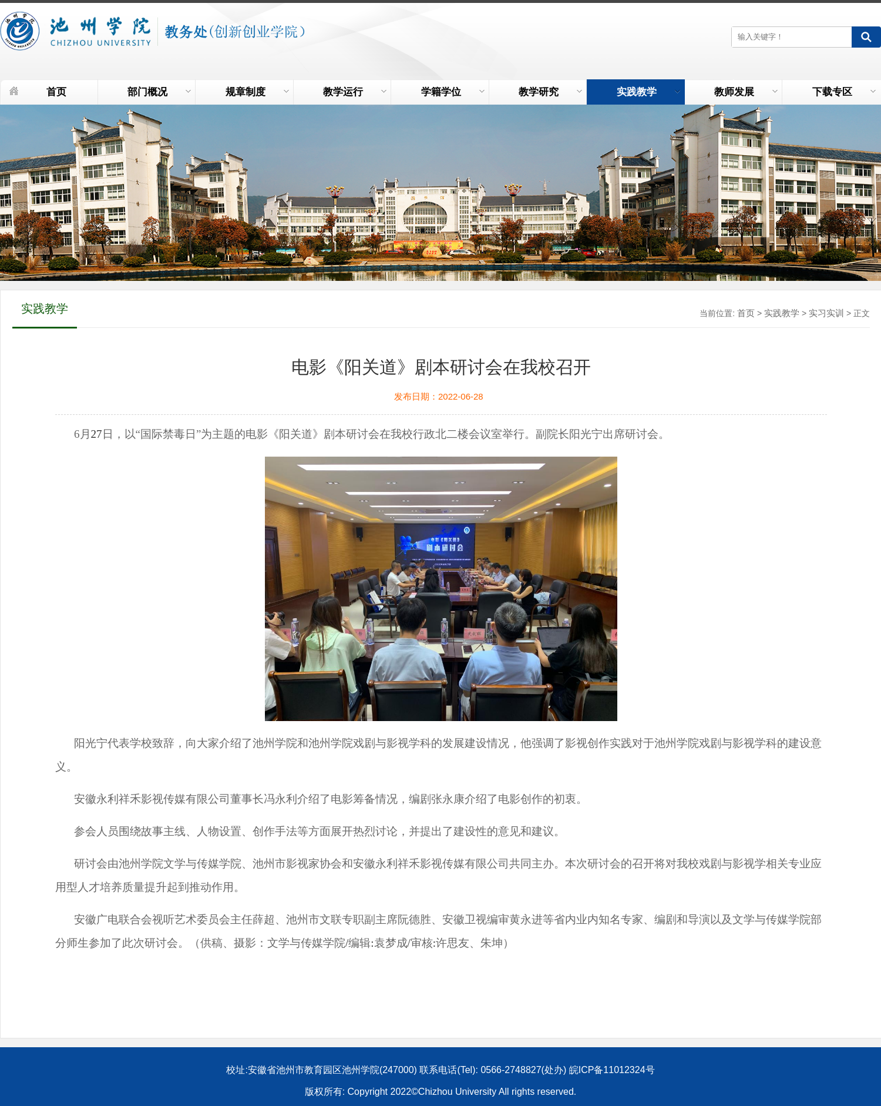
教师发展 (746, 92)
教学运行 (354, 92)
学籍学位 (453, 92)
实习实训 (826, 313)
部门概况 (159, 92)
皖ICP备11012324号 (612, 1070)
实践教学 (648, 92)
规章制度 (257, 92)
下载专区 (844, 92)
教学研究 (550, 92)
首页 (56, 92)
